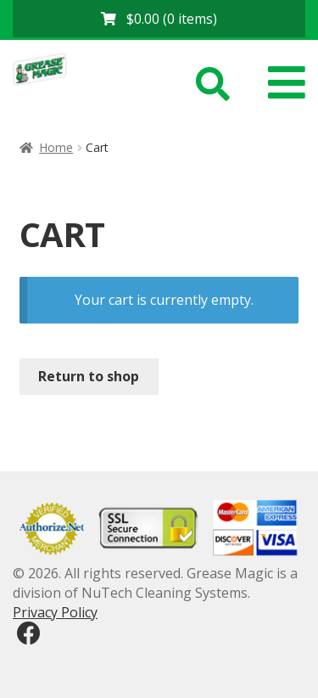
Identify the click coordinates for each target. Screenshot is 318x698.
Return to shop (88, 376)
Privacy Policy (55, 612)
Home (56, 147)
